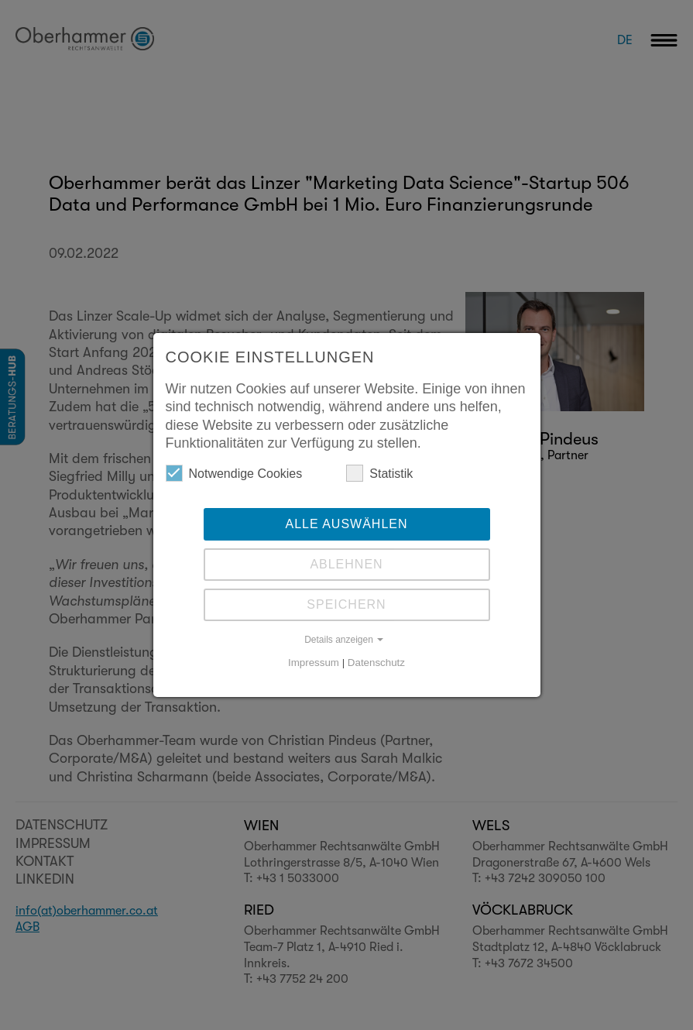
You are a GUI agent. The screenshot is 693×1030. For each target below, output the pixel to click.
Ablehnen (346, 564)
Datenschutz (376, 662)
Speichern (346, 604)
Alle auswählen (346, 523)
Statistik (379, 473)
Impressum (313, 662)
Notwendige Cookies (234, 473)
